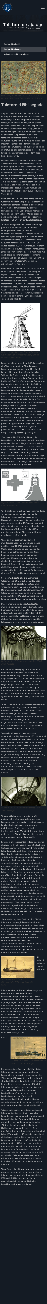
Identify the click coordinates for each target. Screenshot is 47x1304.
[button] (43, 7)
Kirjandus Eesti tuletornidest (16, 54)
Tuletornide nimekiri (12, 44)
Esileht (10, 28)
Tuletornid (19, 28)
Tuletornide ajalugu (12, 49)
